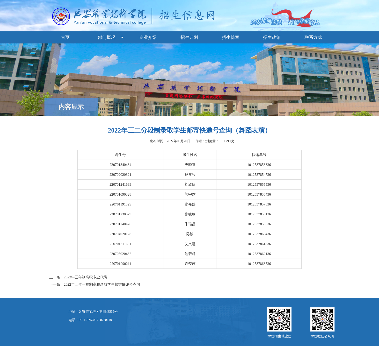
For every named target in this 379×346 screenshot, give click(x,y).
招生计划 (189, 37)
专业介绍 (148, 37)
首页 (65, 37)
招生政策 (272, 37)
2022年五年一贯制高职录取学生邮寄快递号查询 (102, 284)
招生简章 (230, 37)
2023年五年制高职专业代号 (85, 277)
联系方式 (313, 37)
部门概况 (106, 37)
